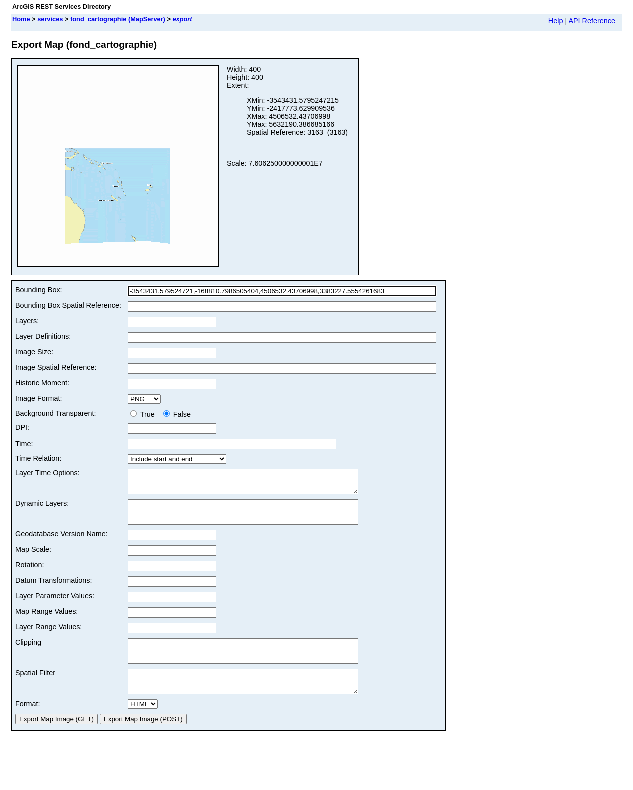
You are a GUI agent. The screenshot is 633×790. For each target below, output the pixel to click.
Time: (24, 444)
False (177, 414)
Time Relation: (38, 458)
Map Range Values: (46, 620)
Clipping (28, 651)
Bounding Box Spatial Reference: (68, 305)
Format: (27, 722)
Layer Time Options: (47, 473)
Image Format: (38, 398)
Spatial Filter (35, 686)
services (50, 19)
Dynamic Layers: (42, 508)
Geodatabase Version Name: (61, 543)
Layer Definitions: (43, 336)
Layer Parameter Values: (54, 605)
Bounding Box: (38, 290)
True (144, 414)
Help (555, 21)
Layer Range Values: (48, 636)
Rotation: (29, 574)
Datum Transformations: (53, 589)
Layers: (27, 321)
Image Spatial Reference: (55, 367)
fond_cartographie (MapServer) (117, 19)
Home (21, 19)
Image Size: (34, 352)
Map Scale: (33, 558)
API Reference (591, 21)
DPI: (22, 427)
